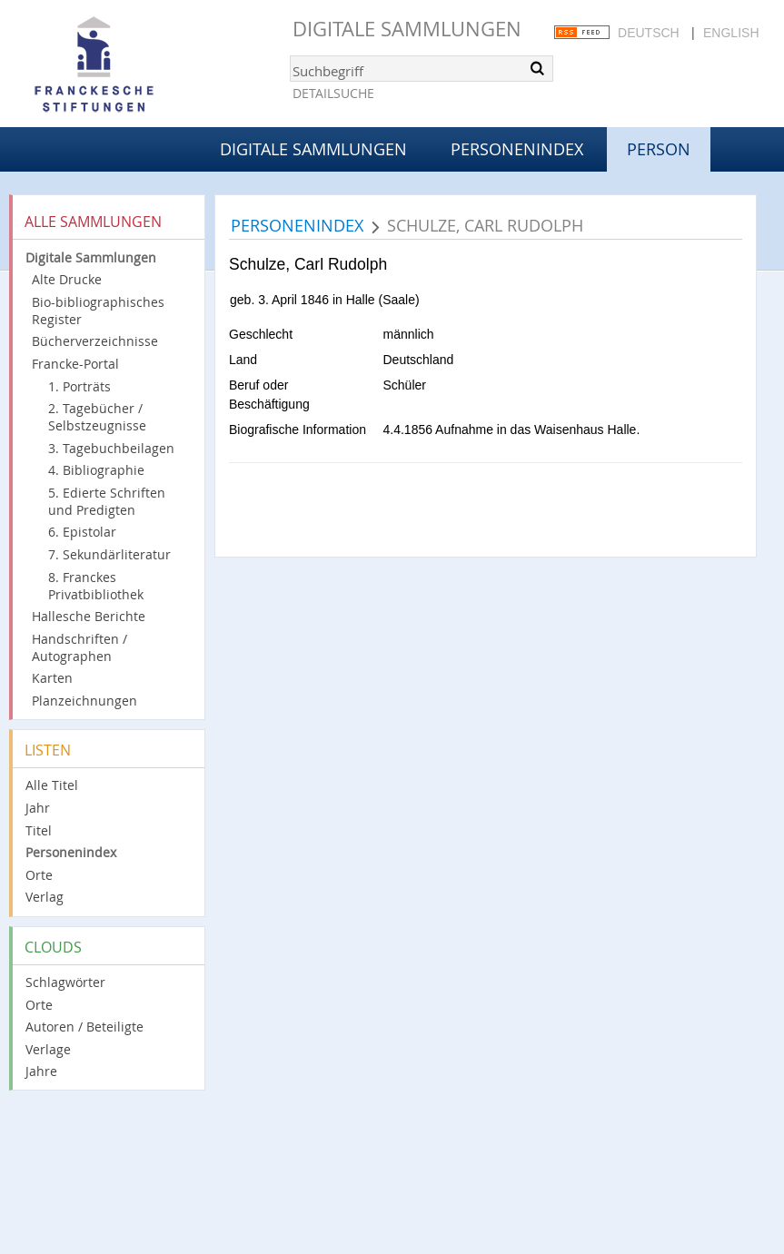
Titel (38, 830)
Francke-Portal (75, 363)
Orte (39, 875)
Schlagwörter (65, 982)
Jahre (41, 1071)
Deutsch (649, 32)
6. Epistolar (82, 531)
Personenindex (517, 149)
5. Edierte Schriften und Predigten (106, 501)
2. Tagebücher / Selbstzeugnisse (97, 417)
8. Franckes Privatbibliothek (96, 585)
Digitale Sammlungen (407, 28)
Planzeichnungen (84, 700)
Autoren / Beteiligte (84, 1026)
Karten (52, 677)
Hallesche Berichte (88, 616)
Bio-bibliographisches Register (98, 310)
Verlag (44, 896)
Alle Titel (51, 785)
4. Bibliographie (96, 470)
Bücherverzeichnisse (95, 341)
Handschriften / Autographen (79, 647)
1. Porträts (79, 386)
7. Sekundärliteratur (109, 554)
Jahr (37, 807)
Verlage (48, 1049)
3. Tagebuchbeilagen (111, 448)
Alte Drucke (67, 279)
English (731, 32)
